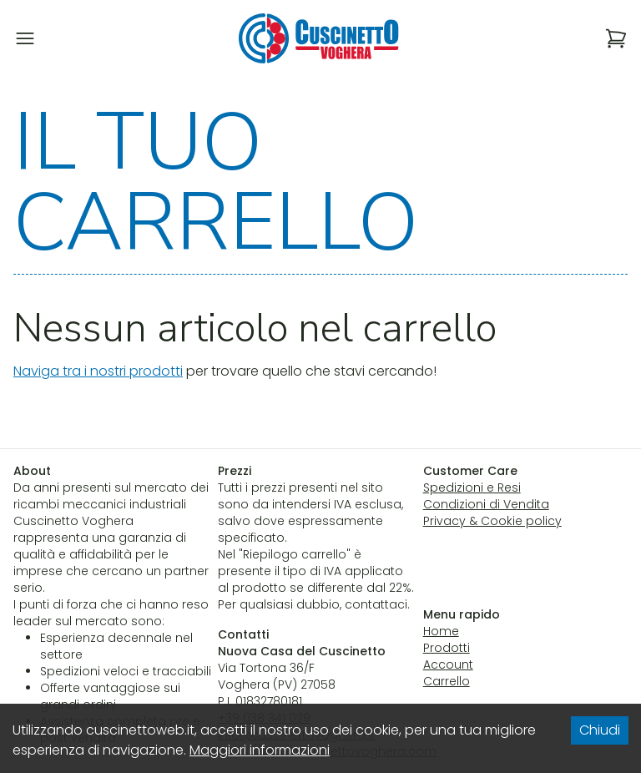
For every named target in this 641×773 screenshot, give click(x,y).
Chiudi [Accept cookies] (599, 730)
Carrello (446, 681)
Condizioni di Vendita (486, 504)
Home (441, 631)
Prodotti (446, 647)
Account (448, 664)
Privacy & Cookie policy (492, 521)
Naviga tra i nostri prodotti (98, 371)
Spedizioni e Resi (472, 487)
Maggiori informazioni (259, 750)
